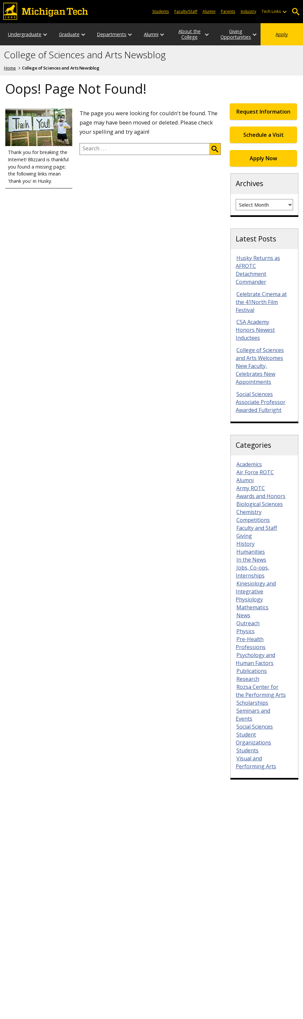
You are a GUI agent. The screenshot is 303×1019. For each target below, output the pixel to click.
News (243, 615)
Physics (245, 631)
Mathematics (252, 607)
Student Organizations (253, 738)
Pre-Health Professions (251, 643)
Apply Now (263, 158)
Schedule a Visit (263, 134)
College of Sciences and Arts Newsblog (85, 55)
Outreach (248, 623)
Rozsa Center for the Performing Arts (261, 690)
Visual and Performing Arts (256, 762)
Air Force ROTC (255, 472)
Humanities (250, 551)
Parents (228, 11)
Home (10, 68)
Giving (244, 535)
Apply (281, 34)
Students (160, 11)
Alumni (209, 11)
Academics (249, 464)
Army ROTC (250, 488)
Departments (111, 34)
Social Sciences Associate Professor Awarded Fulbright (260, 402)
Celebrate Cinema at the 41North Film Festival (261, 302)
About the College (189, 34)
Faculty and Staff (256, 528)
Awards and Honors (260, 496)
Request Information (263, 111)
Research (247, 679)
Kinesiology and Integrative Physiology (256, 591)
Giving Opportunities (235, 34)
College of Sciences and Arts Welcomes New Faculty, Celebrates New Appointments (260, 365)
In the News (251, 559)
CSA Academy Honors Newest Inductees (255, 329)
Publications (251, 671)
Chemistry (249, 512)
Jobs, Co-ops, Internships (252, 571)
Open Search (295, 12)
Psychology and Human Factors (255, 659)
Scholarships (252, 702)
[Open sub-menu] (284, 11)
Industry (248, 11)
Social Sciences (254, 726)
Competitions (253, 520)
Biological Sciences (259, 504)
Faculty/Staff (185, 11)
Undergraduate (24, 34)
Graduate (69, 34)
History (245, 543)
